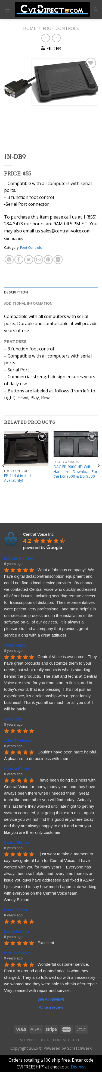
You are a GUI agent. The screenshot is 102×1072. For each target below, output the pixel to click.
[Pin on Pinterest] (48, 259)
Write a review (51, 1007)
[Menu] (7, 9)
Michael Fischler (19, 558)
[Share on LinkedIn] (58, 259)
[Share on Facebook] (18, 259)
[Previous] (4, 477)
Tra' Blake (13, 719)
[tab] (51, 292)
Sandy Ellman (16, 842)
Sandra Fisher (16, 769)
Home (29, 28)
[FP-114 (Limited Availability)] (26, 448)
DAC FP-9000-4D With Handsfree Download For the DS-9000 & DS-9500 (75, 471)
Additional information (28, 303)
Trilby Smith (15, 645)
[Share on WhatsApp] (9, 259)
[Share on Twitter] (28, 259)
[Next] (98, 477)
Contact (61, 1040)
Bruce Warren (16, 931)
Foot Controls (61, 28)
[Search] (96, 9)
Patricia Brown (17, 953)
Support (28, 1040)
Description (16, 292)
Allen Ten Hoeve (18, 740)
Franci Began (16, 910)
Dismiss (78, 1067)
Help (77, 1040)
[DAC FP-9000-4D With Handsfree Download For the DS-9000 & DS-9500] (76, 444)
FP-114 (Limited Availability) (17, 478)
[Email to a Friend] (38, 259)
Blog (44, 1040)
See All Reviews (50, 999)
